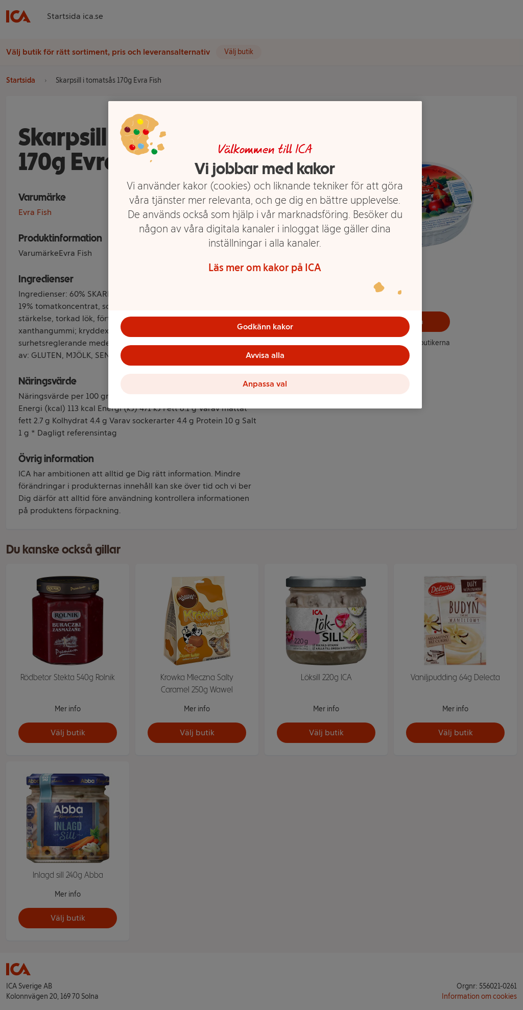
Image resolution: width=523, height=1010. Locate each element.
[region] (265, 254)
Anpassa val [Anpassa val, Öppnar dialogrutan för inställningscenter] (265, 384)
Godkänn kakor (265, 326)
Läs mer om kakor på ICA (264, 267)
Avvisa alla (265, 355)
